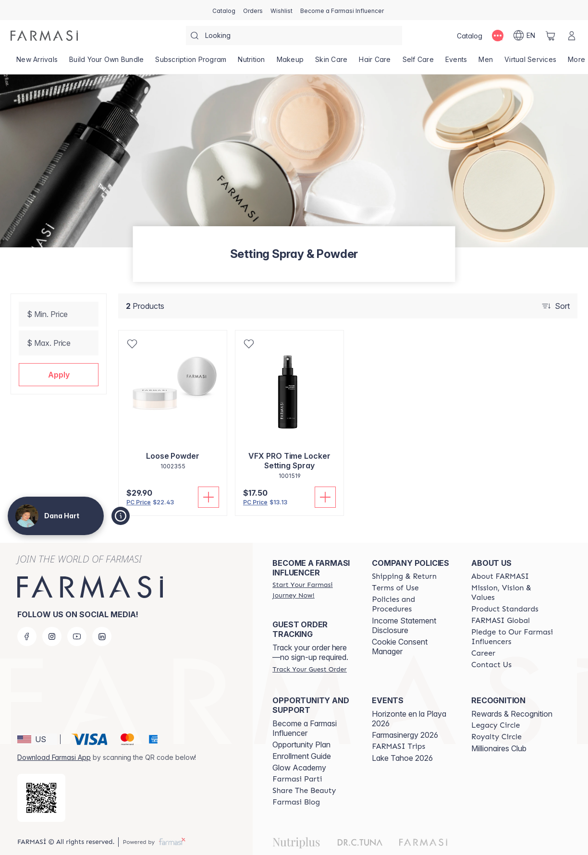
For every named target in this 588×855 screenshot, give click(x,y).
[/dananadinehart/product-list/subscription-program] (190, 62)
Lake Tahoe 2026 (402, 758)
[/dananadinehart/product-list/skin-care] (331, 62)
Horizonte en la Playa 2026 (409, 718)
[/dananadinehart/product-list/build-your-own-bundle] (106, 62)
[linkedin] (101, 636)
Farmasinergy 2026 (405, 735)
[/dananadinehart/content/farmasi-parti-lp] (297, 779)
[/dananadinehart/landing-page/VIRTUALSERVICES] (530, 62)
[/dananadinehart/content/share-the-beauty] (304, 790)
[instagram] (51, 636)
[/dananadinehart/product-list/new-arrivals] (37, 62)
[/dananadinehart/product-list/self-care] (418, 62)
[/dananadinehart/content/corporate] (500, 620)
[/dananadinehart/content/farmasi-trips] (398, 746)
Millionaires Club (499, 748)
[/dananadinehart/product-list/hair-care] (374, 62)
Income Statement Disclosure (404, 625)
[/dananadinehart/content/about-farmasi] (500, 576)
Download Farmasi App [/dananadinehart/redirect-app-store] (54, 757)
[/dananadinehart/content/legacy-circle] (495, 725)
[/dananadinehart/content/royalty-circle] (496, 737)
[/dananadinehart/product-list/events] (456, 62)
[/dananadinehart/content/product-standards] (505, 609)
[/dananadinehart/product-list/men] (486, 62)
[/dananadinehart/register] (253, 10)
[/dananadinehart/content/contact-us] (491, 665)
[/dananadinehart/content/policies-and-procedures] (413, 604)
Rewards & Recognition (511, 714)
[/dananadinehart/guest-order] (309, 669)
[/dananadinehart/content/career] (483, 653)
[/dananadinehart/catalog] (223, 10)
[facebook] (27, 636)
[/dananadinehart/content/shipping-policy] (404, 576)
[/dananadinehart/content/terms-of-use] (395, 588)
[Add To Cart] (208, 497)
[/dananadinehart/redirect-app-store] (41, 798)
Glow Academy (299, 767)
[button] (58, 374)
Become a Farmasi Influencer (304, 728)
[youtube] (76, 636)
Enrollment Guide (301, 756)
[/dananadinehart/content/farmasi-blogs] (296, 802)
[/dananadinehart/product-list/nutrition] (251, 62)
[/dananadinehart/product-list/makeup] (290, 62)
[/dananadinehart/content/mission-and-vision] (512, 592)
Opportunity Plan (301, 744)
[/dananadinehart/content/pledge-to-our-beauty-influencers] (512, 637)
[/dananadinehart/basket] (550, 35)
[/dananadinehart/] (44, 35)
